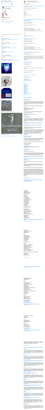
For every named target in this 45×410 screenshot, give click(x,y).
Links (24, 82)
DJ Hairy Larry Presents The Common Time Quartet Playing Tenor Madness (33, 360)
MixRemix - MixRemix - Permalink (28, 62)
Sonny (24, 354)
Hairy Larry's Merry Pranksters (27, 93)
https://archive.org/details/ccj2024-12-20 (6, 22)
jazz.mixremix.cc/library (27, 79)
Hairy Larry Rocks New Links (27, 97)
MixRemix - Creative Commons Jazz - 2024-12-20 (7, 6)
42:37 (32, 343)
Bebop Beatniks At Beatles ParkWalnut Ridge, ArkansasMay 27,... (32, 266)
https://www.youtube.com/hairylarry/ (28, 302)
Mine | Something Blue (26, 116)
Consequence (25, 403)
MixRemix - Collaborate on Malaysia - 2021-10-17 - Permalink (31, 52)
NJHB (24, 94)
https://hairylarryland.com (27, 328)
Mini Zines (25, 90)
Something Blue (26, 345)
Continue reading (34, 365)
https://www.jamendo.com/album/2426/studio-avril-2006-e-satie (9, 39)
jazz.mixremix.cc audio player (27, 80)
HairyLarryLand (26, 84)
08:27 (33, 342)
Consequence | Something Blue (28, 136)
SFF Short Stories (26, 89)
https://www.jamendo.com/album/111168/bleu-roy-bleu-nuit (8, 43)
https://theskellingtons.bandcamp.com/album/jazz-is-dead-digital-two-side (10, 60)
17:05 (38, 342)
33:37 (27, 343)
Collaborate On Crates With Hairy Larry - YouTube (30, 38)
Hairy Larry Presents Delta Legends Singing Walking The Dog (31, 397)
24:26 (42, 342)
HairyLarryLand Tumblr (27, 177)
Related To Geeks (26, 88)
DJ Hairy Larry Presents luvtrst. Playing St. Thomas (30, 372)
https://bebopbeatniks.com (27, 327)
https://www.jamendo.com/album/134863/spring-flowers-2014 (9, 47)
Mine (24, 366)
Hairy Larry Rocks (26, 85)
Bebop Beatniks (26, 91)
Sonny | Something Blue (27, 99)
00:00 (39, 341)
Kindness (25, 391)
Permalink (25, 17)
